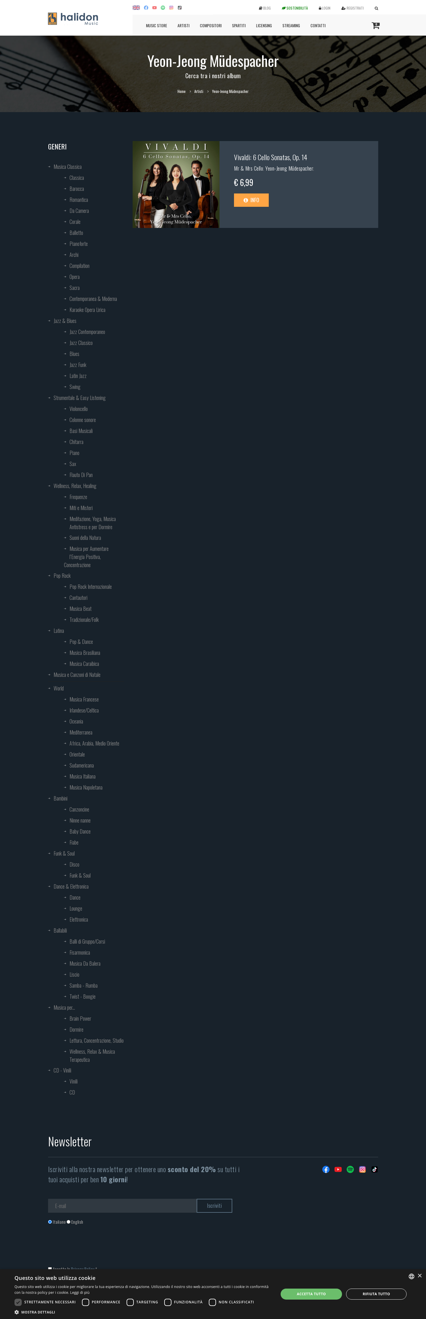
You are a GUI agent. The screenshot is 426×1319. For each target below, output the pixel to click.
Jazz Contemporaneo (87, 331)
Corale (75, 221)
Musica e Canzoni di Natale (77, 674)
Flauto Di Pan (81, 474)
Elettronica (79, 919)
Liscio (74, 974)
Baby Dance (80, 831)
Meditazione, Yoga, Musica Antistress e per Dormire (93, 523)
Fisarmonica (80, 952)
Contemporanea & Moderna (93, 298)
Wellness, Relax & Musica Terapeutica (92, 1055)
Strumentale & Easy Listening (80, 397)
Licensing (264, 25)
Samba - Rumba (84, 985)
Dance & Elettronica (71, 886)
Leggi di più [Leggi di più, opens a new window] (79, 1292)
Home (182, 91)
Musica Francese (84, 699)
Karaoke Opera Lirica (87, 309)
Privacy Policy (82, 1269)
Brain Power (80, 1018)
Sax (73, 463)
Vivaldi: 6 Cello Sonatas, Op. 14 (270, 157)
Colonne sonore (83, 419)
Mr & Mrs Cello (248, 168)
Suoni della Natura (85, 537)
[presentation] (92, 1248)
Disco (74, 864)
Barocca (77, 188)
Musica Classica (68, 166)
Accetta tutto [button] (311, 1293)
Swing (75, 386)
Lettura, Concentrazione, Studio (97, 1040)
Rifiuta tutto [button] (376, 1293)
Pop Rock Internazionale (91, 586)
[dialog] (213, 1294)
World (59, 688)
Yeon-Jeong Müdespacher (289, 168)
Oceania (76, 721)
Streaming (291, 25)
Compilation (79, 265)
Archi (74, 254)
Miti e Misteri (81, 507)
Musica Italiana (83, 776)
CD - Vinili (62, 1070)
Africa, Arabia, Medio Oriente (94, 743)
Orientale (77, 754)
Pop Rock (62, 575)
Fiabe (74, 842)
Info (251, 200)
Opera (75, 276)
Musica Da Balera (85, 963)
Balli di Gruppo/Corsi (87, 941)
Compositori (211, 25)
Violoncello (79, 408)
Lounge (76, 908)
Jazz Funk (78, 364)
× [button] (419, 1276)
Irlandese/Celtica (84, 710)
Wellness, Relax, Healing (75, 485)
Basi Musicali (81, 430)
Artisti (183, 25)
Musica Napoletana (86, 787)
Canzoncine (79, 809)
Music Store (156, 25)
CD (72, 1092)
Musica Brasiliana (85, 652)
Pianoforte (79, 243)
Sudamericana (82, 765)
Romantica (79, 199)
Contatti (318, 25)
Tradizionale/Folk (84, 619)
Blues (74, 353)
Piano (74, 452)
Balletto (76, 232)
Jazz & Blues (65, 320)
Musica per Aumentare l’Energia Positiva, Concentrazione (86, 557)
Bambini (60, 798)
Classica (77, 177)
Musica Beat (81, 608)
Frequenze (78, 496)
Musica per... (64, 1007)
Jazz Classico (81, 342)
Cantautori (78, 597)
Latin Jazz (78, 375)
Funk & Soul (64, 853)
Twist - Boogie (83, 996)
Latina (59, 630)
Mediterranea (81, 732)
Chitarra (76, 441)
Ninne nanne (80, 820)
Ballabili (60, 930)
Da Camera (79, 210)
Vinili (74, 1081)
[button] (142, 1312)
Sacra (75, 287)
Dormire (76, 1029)
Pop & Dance (81, 641)
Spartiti (239, 25)
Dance (75, 897)
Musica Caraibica (84, 663)
